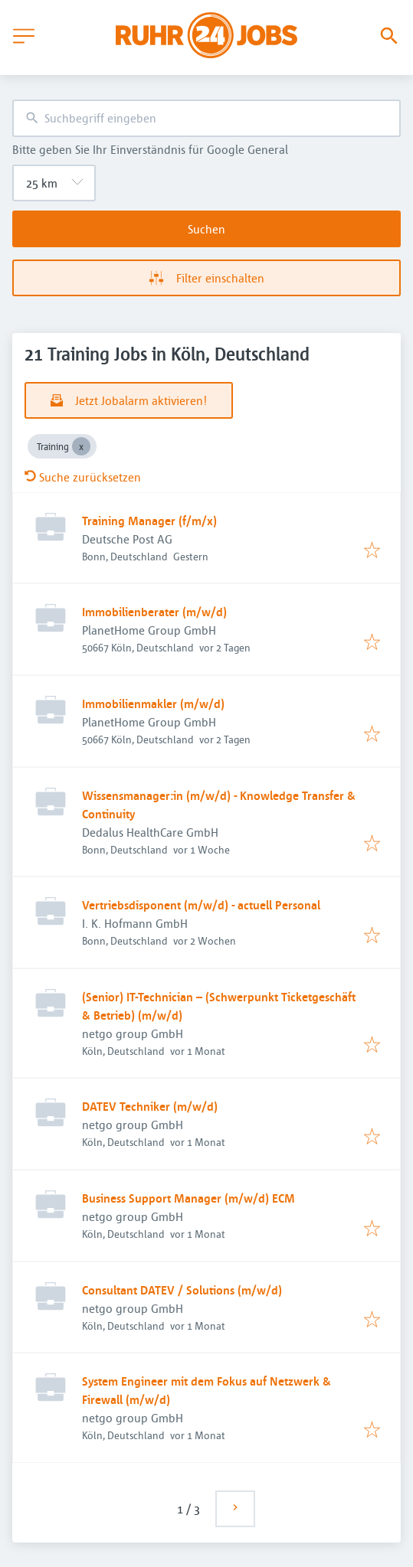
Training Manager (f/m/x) (149, 520)
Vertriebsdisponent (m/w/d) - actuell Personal (201, 904)
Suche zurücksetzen (83, 477)
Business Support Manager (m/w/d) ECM (188, 1198)
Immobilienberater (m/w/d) (154, 611)
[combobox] (206, 118)
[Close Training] (81, 446)
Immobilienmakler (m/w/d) (153, 703)
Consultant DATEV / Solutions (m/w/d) (182, 1290)
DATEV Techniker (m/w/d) (150, 1106)
